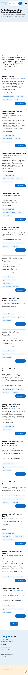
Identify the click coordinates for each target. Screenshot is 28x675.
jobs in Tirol (18, 138)
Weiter (14, 624)
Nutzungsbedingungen (7, 654)
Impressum (4, 656)
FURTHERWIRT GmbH (18, 590)
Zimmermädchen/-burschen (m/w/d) (12, 515)
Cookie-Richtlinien (5, 652)
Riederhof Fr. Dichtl (12, 229)
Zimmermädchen (8, 76)
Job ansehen (20, 103)
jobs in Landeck (15, 502)
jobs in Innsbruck (7, 182)
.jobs (4, 3)
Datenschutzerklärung (6, 650)
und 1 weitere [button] (18, 239)
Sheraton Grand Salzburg (15, 408)
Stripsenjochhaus (17, 445)
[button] (26, 3)
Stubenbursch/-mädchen (11, 227)
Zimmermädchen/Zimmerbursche (14, 154)
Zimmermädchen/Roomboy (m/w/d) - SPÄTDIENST (11, 405)
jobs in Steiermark (7, 100)
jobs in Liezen (18, 100)
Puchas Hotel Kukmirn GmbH (16, 518)
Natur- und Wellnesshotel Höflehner (16, 78)
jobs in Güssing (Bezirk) (8, 539)
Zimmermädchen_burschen (12, 258)
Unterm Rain (16, 195)
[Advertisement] (14, 39)
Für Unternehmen (5, 647)
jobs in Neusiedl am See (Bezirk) (11, 286)
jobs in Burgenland (7, 283)
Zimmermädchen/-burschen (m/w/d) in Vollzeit (12, 113)
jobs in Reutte (15, 392)
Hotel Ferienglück (12, 484)
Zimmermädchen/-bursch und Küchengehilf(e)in (12, 442)
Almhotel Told (10, 371)
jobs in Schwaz (6, 142)
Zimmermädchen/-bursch (11, 194)
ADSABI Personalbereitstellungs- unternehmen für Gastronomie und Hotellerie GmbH (13, 557)
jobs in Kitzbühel (7, 215)
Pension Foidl (17, 300)
